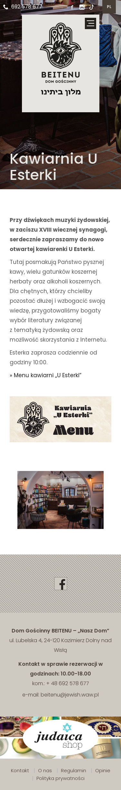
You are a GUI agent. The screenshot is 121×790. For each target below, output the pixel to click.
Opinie (102, 770)
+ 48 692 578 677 (67, 683)
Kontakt (20, 770)
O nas (45, 770)
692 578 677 (22, 6)
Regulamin (73, 770)
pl (109, 6)
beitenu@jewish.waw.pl (70, 694)
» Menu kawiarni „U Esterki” (45, 375)
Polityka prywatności (60, 778)
